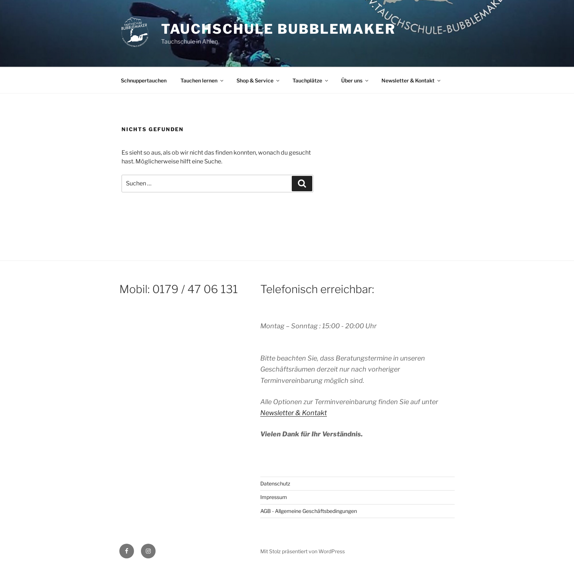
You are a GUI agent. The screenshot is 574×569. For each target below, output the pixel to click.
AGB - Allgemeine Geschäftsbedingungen (308, 511)
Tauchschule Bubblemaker (278, 29)
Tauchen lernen (202, 80)
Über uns (355, 80)
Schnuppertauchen (144, 80)
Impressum (273, 497)
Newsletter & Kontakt (411, 80)
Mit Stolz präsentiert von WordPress (302, 551)
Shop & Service (258, 80)
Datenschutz (275, 483)
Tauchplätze (310, 80)
